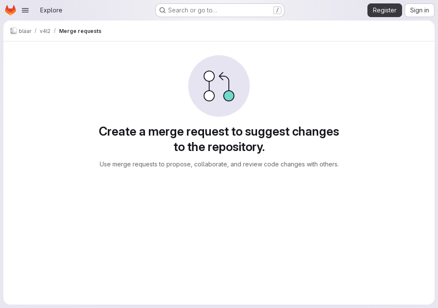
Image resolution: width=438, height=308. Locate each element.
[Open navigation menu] (25, 10)
